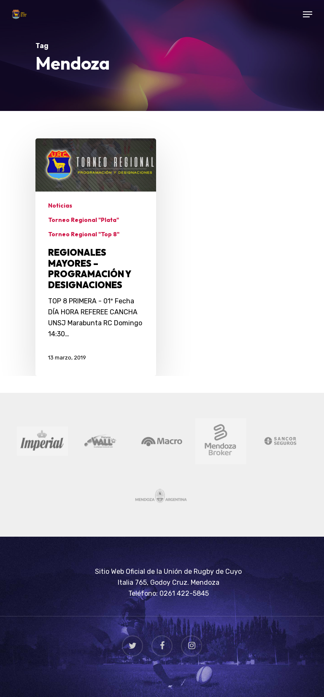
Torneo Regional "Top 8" (83, 234)
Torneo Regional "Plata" (83, 220)
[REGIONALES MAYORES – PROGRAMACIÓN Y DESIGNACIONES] (95, 257)
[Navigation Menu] (307, 14)
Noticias (60, 205)
